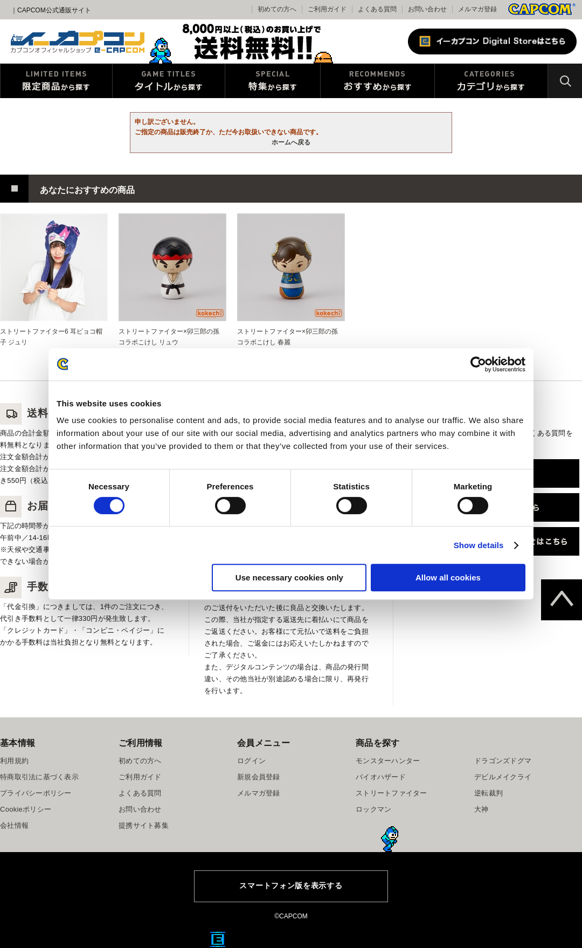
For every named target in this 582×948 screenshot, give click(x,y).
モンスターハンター (388, 761)
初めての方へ (140, 761)
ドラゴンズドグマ (502, 761)
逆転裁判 (488, 793)
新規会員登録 (258, 777)
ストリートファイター (391, 793)
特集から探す (272, 81)
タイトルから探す (169, 81)
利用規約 (14, 761)
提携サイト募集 (144, 825)
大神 (481, 809)
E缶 (217, 939)
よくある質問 (377, 9)
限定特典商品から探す (56, 81)
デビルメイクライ (502, 777)
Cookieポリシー (25, 809)
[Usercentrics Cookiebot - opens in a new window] (478, 364)
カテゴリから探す (491, 81)
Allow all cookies (448, 577)
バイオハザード (381, 777)
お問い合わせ (427, 9)
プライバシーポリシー (36, 793)
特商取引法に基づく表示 (39, 777)
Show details (479, 545)
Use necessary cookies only (289, 577)
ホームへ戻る (291, 142)
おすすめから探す (377, 81)
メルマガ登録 (477, 9)
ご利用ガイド (140, 777)
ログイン (251, 761)
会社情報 (14, 825)
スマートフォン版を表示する (290, 885)
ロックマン (373, 809)
